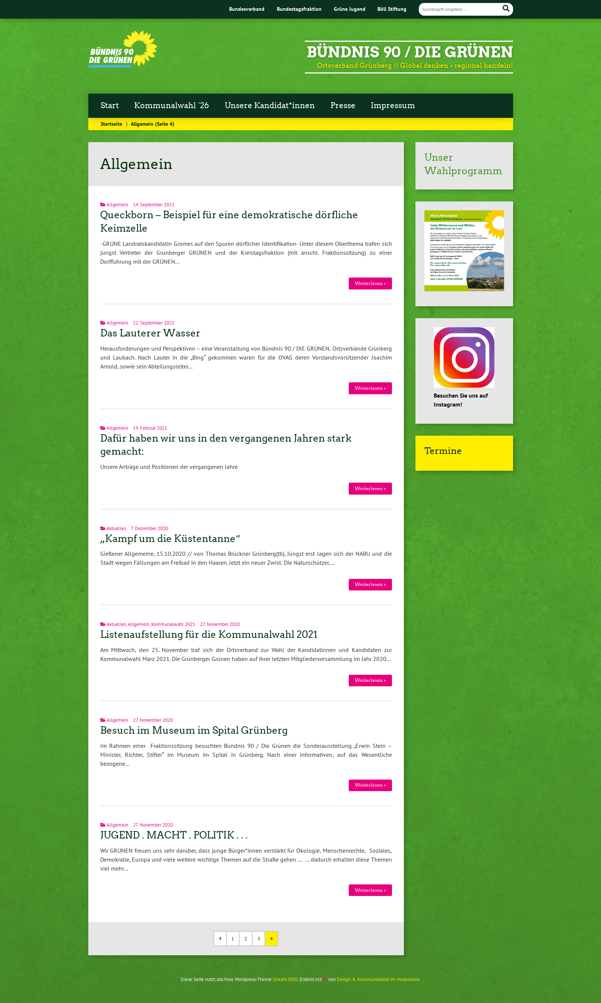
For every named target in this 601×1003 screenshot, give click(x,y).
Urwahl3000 (285, 979)
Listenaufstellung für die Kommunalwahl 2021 (208, 634)
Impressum (393, 105)
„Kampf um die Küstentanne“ (170, 539)
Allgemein (117, 204)
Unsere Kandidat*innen (270, 105)
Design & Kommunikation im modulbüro (378, 979)
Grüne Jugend (350, 8)
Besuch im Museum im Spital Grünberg (194, 730)
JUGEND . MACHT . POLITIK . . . (174, 835)
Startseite (111, 123)
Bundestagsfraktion (299, 8)
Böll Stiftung (392, 8)
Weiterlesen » (370, 283)
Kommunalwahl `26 (171, 105)
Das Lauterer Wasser (150, 333)
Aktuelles (116, 528)
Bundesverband (247, 8)
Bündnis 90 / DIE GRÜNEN (410, 52)
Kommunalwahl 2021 (173, 624)
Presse (342, 105)
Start (110, 105)
